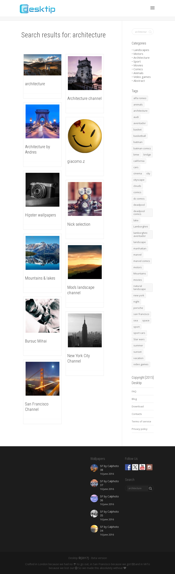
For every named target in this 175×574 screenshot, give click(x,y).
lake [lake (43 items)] (135, 220)
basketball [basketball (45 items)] (139, 136)
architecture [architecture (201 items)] (140, 110)
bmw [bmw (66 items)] (136, 154)
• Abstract (138, 81)
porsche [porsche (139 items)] (138, 308)
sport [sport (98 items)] (136, 326)
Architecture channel (84, 98)
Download (138, 406)
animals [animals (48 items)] (138, 104)
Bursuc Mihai (36, 341)
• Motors (137, 54)
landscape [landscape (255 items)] (139, 242)
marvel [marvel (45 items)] (137, 254)
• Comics (137, 69)
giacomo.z (76, 161)
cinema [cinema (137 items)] (137, 173)
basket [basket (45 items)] (137, 129)
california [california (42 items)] (138, 161)
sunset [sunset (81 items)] (137, 351)
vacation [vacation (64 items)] (138, 358)
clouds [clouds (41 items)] (137, 186)
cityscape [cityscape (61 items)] (138, 179)
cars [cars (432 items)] (135, 167)
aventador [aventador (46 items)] (139, 123)
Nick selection (78, 224)
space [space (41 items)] (145, 320)
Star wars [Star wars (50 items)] (139, 339)
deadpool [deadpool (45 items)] (139, 204)
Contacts (137, 414)
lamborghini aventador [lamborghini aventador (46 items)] (140, 234)
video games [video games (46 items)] (140, 364)
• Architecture (141, 57)
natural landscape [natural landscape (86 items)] (139, 287)
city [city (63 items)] (148, 173)
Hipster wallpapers (40, 215)
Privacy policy (140, 429)
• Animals (137, 73)
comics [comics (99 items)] (137, 192)
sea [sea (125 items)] (135, 320)
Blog (134, 399)
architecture (35, 83)
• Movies (137, 65)
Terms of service (141, 421)
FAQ (134, 391)
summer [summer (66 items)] (138, 345)
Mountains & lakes (40, 278)
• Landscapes (140, 50)
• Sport (136, 61)
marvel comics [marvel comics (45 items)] (141, 261)
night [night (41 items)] (136, 301)
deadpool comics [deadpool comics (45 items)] (139, 212)
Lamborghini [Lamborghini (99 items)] (140, 226)
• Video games (141, 77)
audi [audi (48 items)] (136, 117)
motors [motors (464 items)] (137, 267)
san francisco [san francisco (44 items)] (141, 314)
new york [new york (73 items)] (138, 295)
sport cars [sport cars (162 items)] (139, 333)
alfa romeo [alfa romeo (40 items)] (139, 98)
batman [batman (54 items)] (137, 142)
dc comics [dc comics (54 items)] (139, 198)
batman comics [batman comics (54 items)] (142, 148)
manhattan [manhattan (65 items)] (139, 248)
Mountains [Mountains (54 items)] (139, 273)
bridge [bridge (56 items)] (147, 154)
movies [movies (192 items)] (137, 280)
